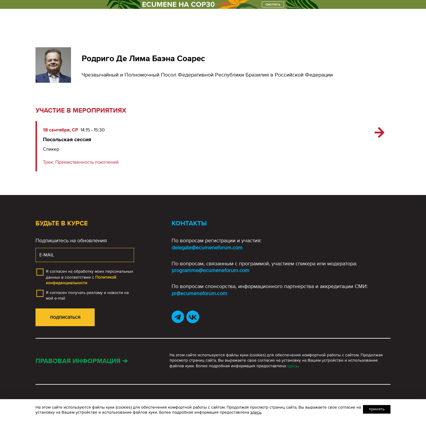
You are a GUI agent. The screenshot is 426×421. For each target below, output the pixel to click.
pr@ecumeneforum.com (199, 293)
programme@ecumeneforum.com (210, 270)
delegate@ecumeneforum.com (207, 247)
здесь (292, 365)
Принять (377, 409)
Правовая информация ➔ (82, 361)
